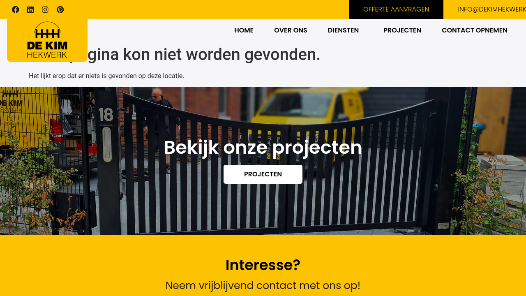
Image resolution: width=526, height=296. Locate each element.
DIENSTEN (343, 30)
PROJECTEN (402, 30)
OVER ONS (290, 30)
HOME (244, 30)
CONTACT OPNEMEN (475, 30)
